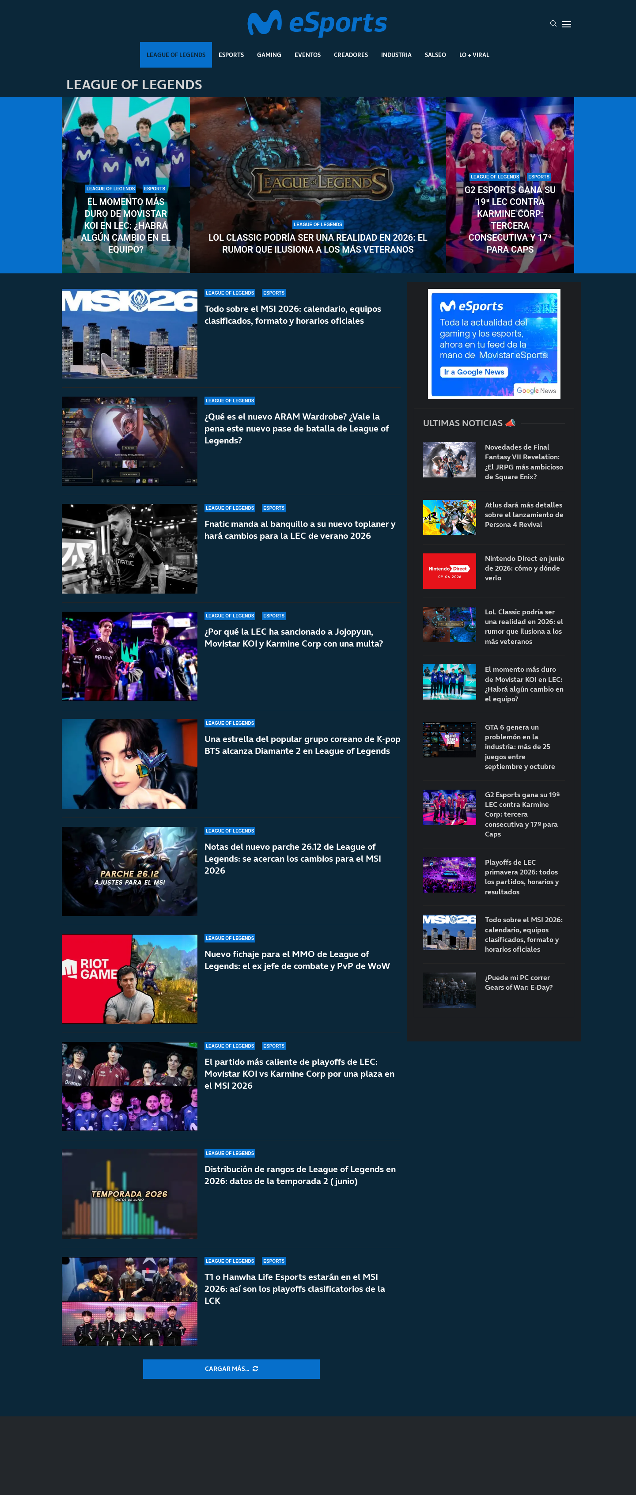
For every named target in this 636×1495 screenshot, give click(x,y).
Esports (231, 55)
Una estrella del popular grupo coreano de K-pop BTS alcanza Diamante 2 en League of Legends (302, 745)
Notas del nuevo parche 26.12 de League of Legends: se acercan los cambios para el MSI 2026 (292, 862)
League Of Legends (176, 55)
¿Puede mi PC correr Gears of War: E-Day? (519, 982)
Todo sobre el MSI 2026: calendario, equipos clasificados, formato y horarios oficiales (292, 315)
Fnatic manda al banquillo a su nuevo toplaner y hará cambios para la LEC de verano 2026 (299, 530)
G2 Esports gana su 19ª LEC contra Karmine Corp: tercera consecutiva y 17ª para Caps (510, 220)
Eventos (308, 55)
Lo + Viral (474, 55)
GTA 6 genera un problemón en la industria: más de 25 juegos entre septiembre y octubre (520, 747)
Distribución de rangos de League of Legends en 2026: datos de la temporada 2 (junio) (300, 1175)
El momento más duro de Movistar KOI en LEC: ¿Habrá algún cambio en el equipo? (125, 226)
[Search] (553, 24)
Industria (396, 55)
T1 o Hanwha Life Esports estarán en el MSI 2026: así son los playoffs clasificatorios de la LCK (294, 1289)
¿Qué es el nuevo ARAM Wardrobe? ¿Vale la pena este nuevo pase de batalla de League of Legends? (296, 428)
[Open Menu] (566, 24)
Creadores (351, 55)
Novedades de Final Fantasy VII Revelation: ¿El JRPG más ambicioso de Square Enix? (524, 461)
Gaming (269, 55)
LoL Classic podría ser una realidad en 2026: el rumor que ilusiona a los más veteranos (318, 243)
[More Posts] (231, 1369)
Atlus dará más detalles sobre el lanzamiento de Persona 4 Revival (524, 515)
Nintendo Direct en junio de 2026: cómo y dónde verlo (524, 568)
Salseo (435, 55)
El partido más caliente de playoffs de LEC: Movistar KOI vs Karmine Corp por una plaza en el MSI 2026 (299, 1074)
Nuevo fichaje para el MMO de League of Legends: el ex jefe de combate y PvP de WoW (297, 960)
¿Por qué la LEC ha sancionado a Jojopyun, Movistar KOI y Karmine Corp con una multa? (293, 637)
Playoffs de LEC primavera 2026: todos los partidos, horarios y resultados (522, 877)
